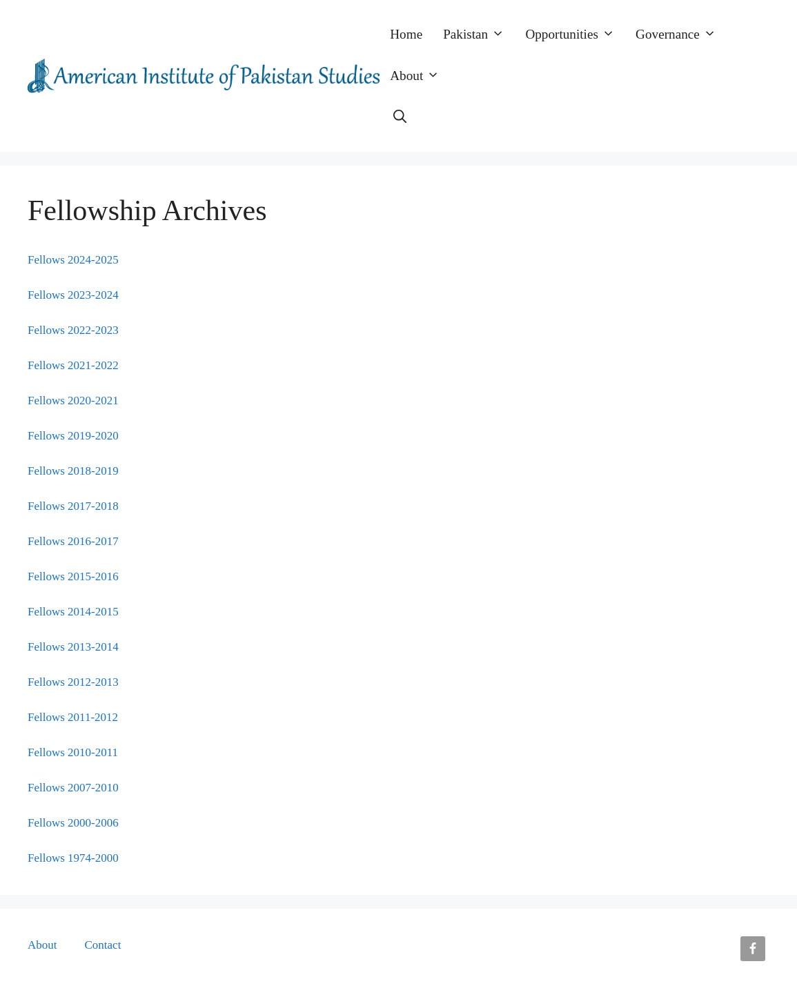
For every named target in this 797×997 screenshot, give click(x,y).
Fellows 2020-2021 (73, 400)
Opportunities (575, 34)
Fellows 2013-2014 (73, 646)
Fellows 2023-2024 (73, 295)
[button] (400, 117)
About (420, 76)
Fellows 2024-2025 (73, 259)
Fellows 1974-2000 (73, 858)
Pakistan (479, 34)
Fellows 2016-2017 (73, 541)
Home (406, 34)
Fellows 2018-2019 (73, 470)
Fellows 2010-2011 (73, 752)
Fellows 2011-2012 (73, 717)
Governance (681, 34)
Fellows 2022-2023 (73, 330)
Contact (103, 944)
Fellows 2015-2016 (73, 576)
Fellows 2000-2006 (73, 822)
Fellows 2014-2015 (73, 611)
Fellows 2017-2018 (73, 506)
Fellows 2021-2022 (73, 365)
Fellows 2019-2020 (73, 435)
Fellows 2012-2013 (73, 682)
